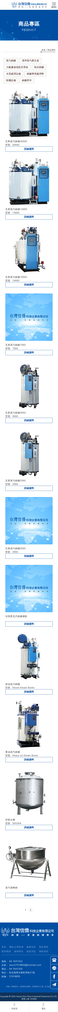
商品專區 (44, 947)
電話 (43, 1006)
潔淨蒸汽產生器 (30, 60)
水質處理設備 (13, 73)
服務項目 (31, 947)
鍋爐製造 (15, 986)
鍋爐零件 (27, 80)
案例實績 (6, 951)
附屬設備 (11, 80)
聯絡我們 (44, 951)
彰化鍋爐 (48, 986)
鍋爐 (8, 986)
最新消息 (31, 951)
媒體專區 (19, 951)
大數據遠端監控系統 (17, 67)
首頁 (43, 50)
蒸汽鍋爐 (11, 60)
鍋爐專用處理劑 (35, 73)
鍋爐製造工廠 (37, 986)
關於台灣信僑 (16, 947)
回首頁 (14, 1006)
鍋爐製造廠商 (25, 986)
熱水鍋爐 (39, 67)
